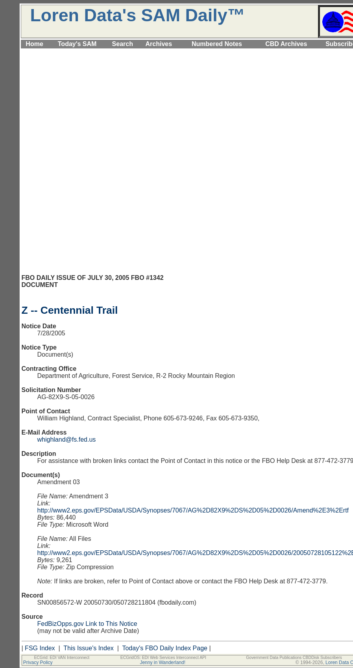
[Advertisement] (192, 105)
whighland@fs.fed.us (66, 439)
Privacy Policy (38, 662)
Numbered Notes (217, 44)
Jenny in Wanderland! (162, 662)
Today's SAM (77, 44)
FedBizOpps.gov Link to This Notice (87, 623)
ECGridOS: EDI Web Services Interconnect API (163, 657)
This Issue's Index (88, 648)
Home (34, 44)
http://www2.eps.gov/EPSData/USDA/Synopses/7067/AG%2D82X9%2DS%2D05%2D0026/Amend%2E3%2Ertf (193, 510)
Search (122, 44)
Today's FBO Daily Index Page (164, 648)
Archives (159, 44)
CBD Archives (286, 44)
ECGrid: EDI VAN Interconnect (61, 657)
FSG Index (40, 648)
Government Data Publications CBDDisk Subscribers (294, 657)
